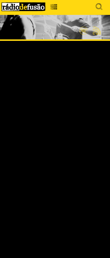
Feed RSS (96, 30)
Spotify (83, 28)
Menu (55, 8)
